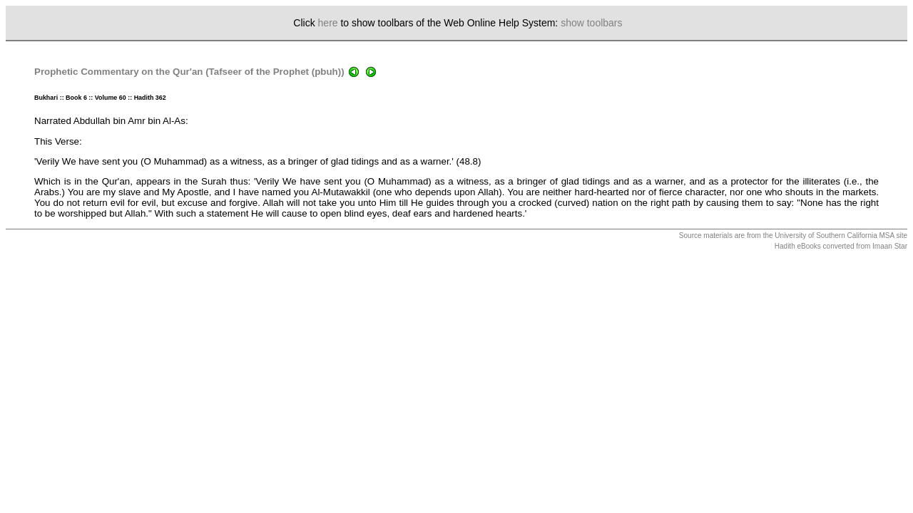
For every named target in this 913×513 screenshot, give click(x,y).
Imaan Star (889, 246)
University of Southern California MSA (834, 235)
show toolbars (591, 22)
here (328, 22)
